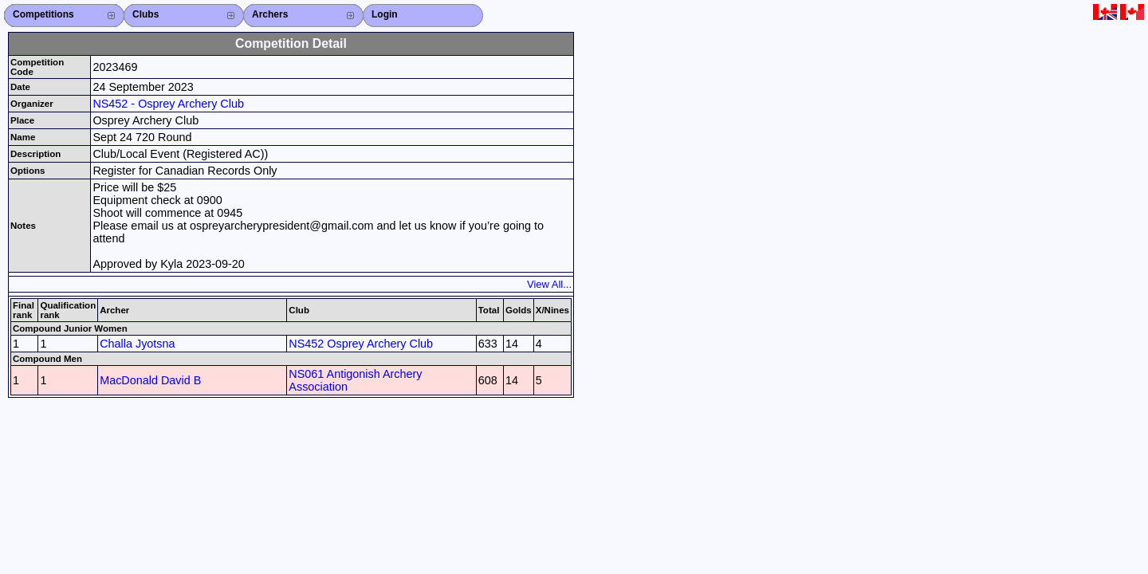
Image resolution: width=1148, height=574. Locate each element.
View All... (549, 284)
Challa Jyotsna (137, 343)
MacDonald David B (150, 380)
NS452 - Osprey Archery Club (168, 103)
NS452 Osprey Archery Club (361, 343)
